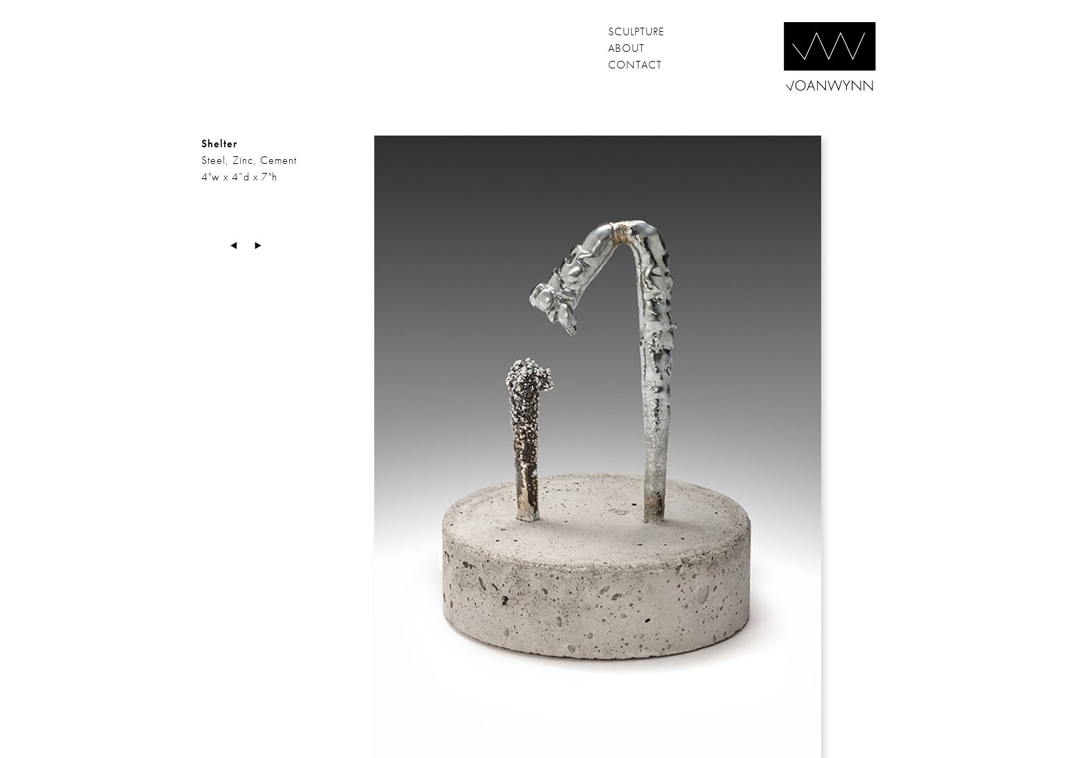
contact (635, 64)
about (626, 48)
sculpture (636, 31)
